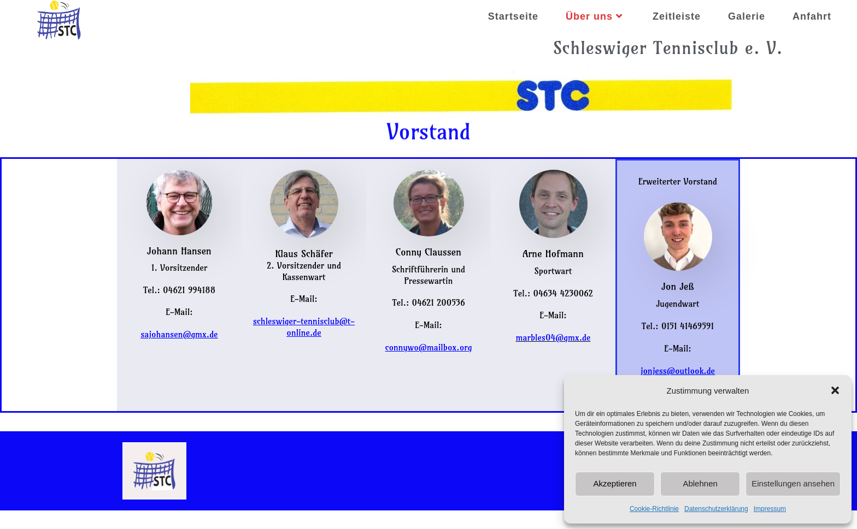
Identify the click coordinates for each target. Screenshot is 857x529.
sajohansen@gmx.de (179, 334)
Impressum (770, 509)
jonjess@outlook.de (678, 370)
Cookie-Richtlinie (654, 509)
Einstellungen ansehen (793, 483)
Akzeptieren (614, 483)
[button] (835, 390)
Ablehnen (700, 483)
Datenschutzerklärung (716, 509)
